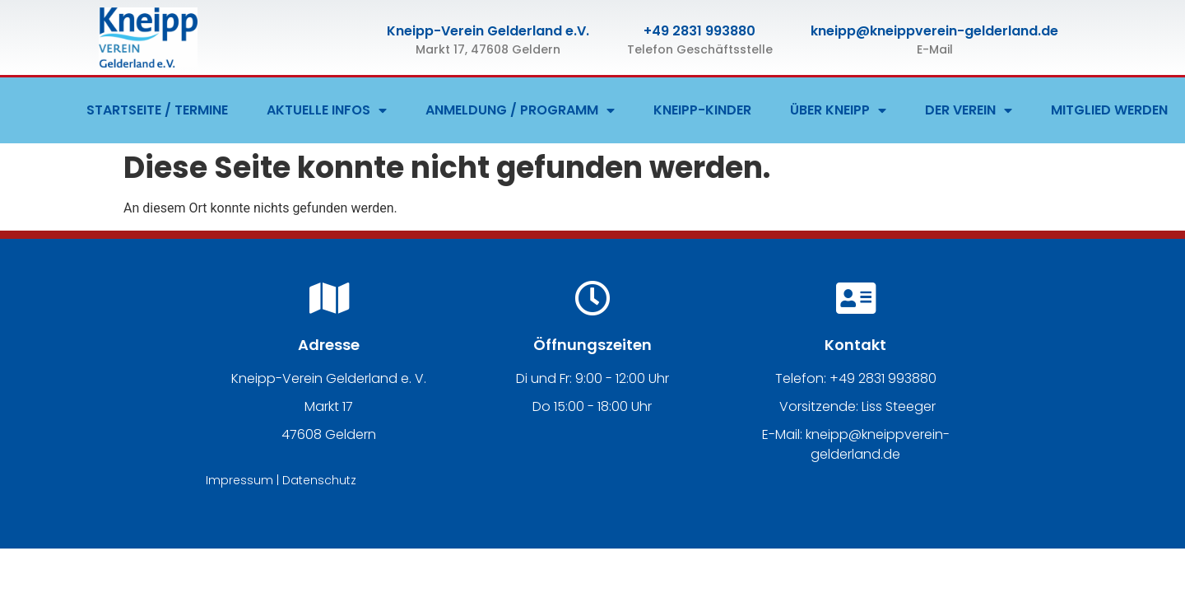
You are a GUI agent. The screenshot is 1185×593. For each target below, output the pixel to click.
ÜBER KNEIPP (838, 110)
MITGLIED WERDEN (1109, 109)
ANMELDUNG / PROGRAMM (520, 110)
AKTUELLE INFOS (327, 110)
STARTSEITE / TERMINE (157, 109)
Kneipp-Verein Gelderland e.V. (488, 30)
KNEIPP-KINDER (702, 109)
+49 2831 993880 (699, 30)
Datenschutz (319, 480)
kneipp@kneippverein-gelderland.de (934, 30)
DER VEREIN (968, 110)
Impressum (239, 480)
